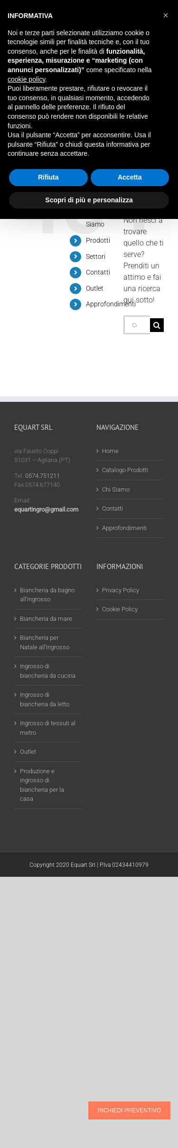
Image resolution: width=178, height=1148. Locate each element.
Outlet (94, 288)
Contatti (98, 272)
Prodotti (98, 240)
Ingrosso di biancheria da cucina (47, 671)
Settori (95, 256)
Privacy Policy (120, 590)
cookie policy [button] (26, 79)
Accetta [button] (130, 177)
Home (110, 451)
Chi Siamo (116, 489)
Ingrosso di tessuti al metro (47, 728)
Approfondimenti (111, 304)
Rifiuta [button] (48, 177)
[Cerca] (157, 325)
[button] (165, 15)
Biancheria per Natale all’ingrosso (44, 642)
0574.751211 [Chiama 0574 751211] (42, 475)
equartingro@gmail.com (46, 509)
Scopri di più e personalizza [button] (88, 200)
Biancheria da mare (46, 618)
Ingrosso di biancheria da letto (44, 699)
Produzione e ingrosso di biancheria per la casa (42, 785)
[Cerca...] (136, 324)
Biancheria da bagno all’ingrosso (47, 595)
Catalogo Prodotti (125, 470)
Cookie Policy (120, 609)
